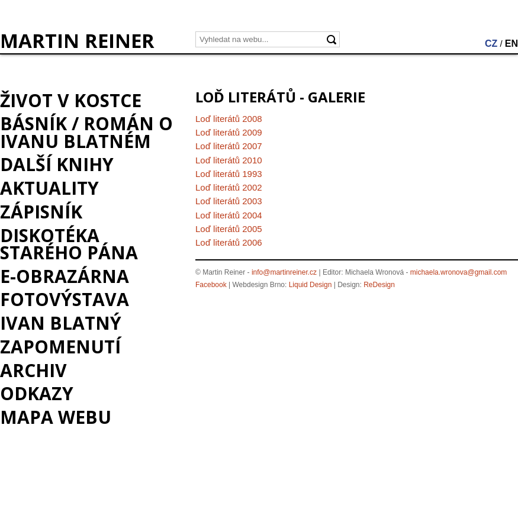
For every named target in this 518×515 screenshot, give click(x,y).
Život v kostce (70, 100)
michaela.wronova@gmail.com (458, 272)
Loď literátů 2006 (228, 242)
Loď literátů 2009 (228, 132)
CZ (491, 43)
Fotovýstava (64, 299)
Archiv (33, 370)
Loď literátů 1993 (228, 174)
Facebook (211, 285)
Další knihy (57, 164)
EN (511, 43)
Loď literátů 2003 (228, 201)
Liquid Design (310, 285)
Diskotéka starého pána (69, 244)
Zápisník (41, 211)
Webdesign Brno (259, 285)
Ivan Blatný (60, 323)
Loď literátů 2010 (228, 160)
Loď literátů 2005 (228, 229)
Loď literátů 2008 (228, 119)
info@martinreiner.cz (284, 272)
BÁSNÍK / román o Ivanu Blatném (86, 132)
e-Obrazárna (64, 276)
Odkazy (36, 393)
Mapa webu (55, 417)
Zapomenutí (60, 346)
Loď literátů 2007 (228, 146)
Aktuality (49, 188)
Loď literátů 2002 (228, 187)
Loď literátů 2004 (228, 215)
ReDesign (379, 285)
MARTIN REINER (77, 41)
